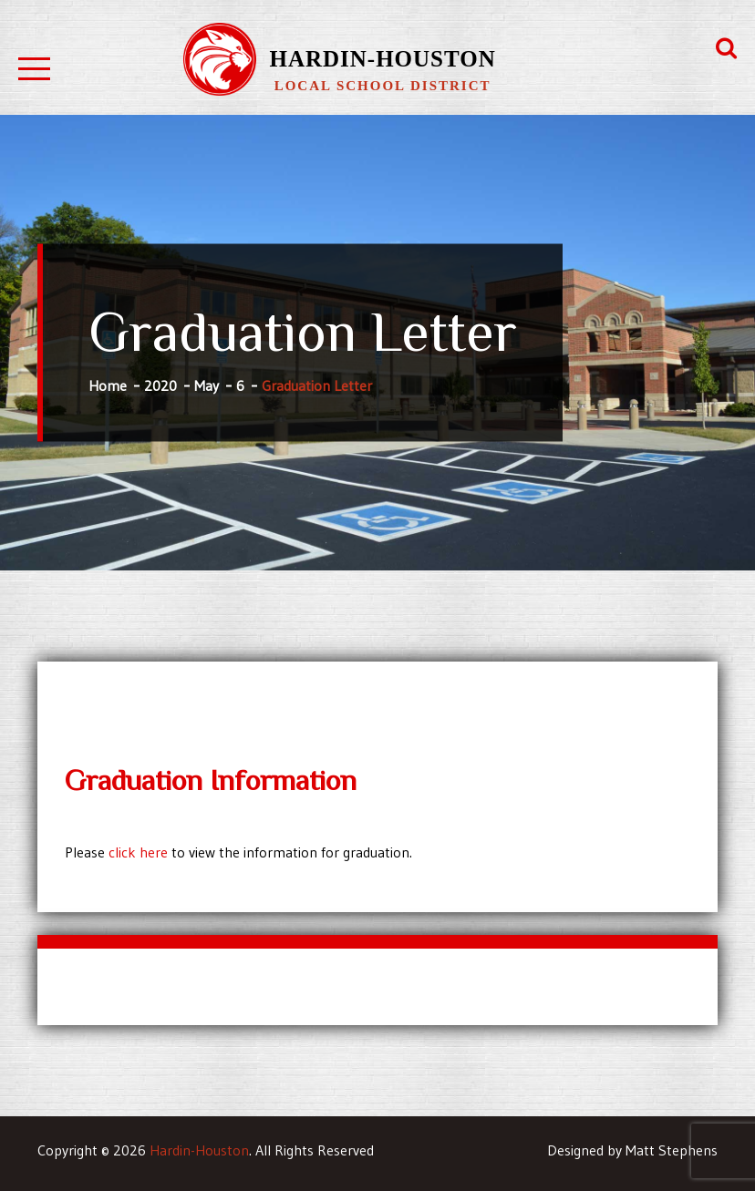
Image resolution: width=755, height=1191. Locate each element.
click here (138, 852)
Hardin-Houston (382, 58)
